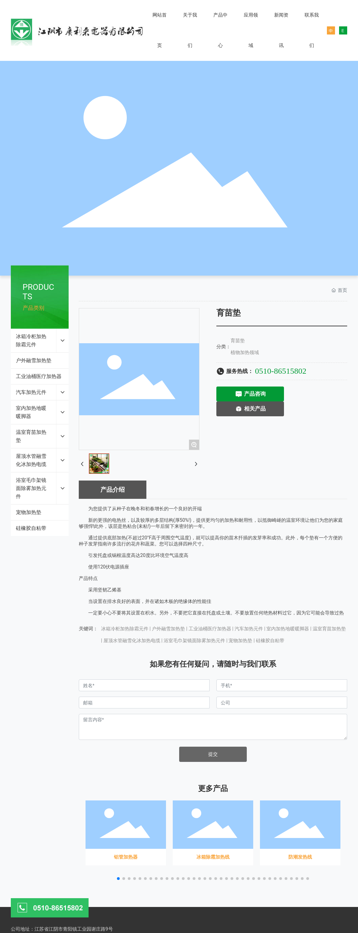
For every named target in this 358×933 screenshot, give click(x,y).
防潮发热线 (300, 831)
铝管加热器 (126, 831)
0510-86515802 (280, 371)
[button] (118, 878)
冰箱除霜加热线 (213, 831)
